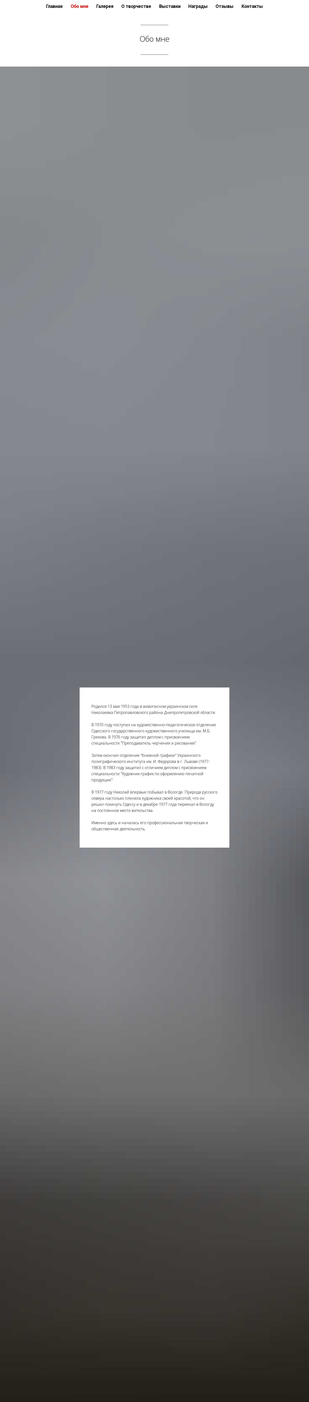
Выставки (170, 6)
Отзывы (225, 6)
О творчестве (136, 6)
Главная (54, 6)
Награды (198, 6)
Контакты (252, 6)
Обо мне (79, 6)
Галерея (105, 6)
